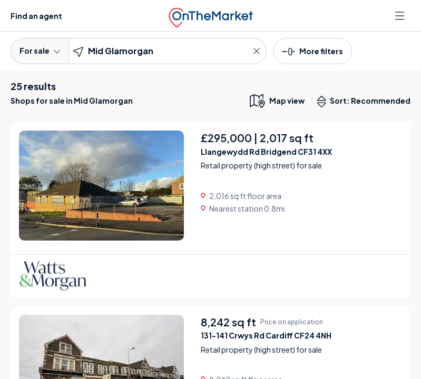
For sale (39, 50)
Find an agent (36, 16)
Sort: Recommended (366, 101)
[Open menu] (400, 15)
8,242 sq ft (228, 321)
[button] (312, 50)
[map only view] (276, 100)
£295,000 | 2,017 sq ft (257, 137)
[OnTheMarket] (211, 15)
